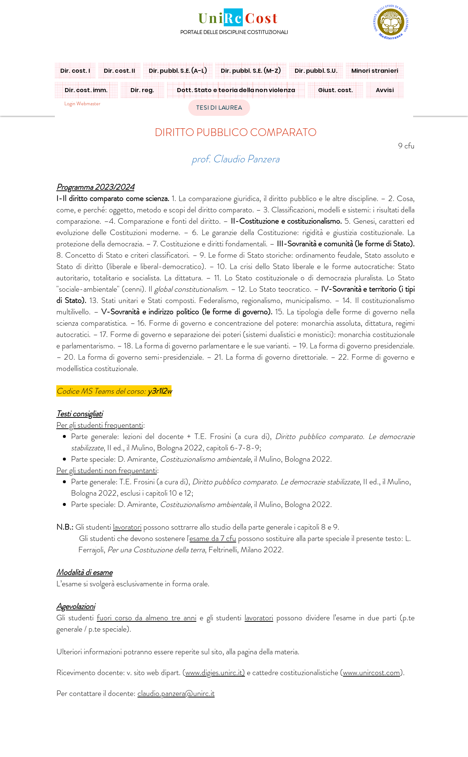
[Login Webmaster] (82, 103)
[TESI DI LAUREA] (219, 107)
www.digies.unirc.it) (215, 672)
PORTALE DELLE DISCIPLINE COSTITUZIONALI (234, 32)
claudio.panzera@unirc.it (176, 693)
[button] (75, 71)
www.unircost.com (371, 672)
